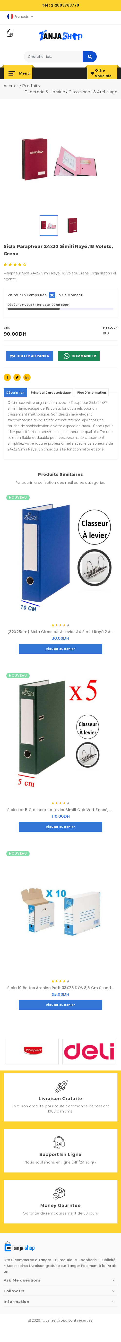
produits (31, 86)
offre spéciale (101, 73)
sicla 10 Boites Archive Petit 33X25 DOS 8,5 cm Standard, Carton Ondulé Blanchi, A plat (60, 988)
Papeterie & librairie (45, 92)
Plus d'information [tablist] (91, 393)
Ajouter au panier (30, 356)
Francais (20, 16)
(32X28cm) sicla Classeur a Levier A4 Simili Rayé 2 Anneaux (60, 632)
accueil (11, 86)
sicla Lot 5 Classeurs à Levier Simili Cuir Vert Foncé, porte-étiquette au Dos (60, 810)
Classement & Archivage (93, 92)
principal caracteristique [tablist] (51, 393)
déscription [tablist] (15, 393)
